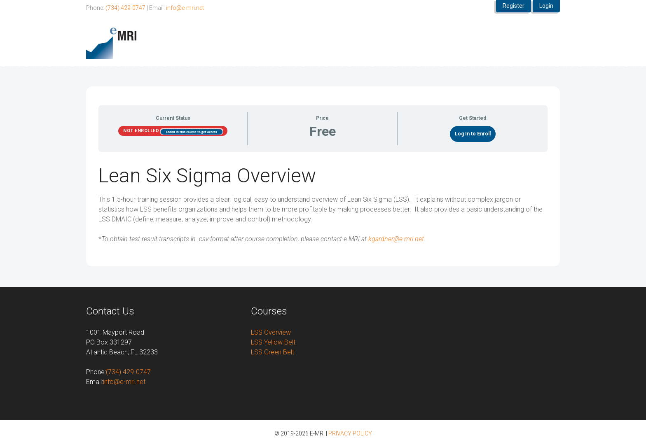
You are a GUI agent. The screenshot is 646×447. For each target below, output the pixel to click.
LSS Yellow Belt (273, 342)
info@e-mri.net (185, 8)
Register (513, 5)
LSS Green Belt (272, 352)
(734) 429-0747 (125, 8)
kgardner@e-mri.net (396, 239)
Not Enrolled (142, 130)
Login (546, 5)
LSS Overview (271, 332)
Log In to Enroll (473, 134)
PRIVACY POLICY (350, 433)
